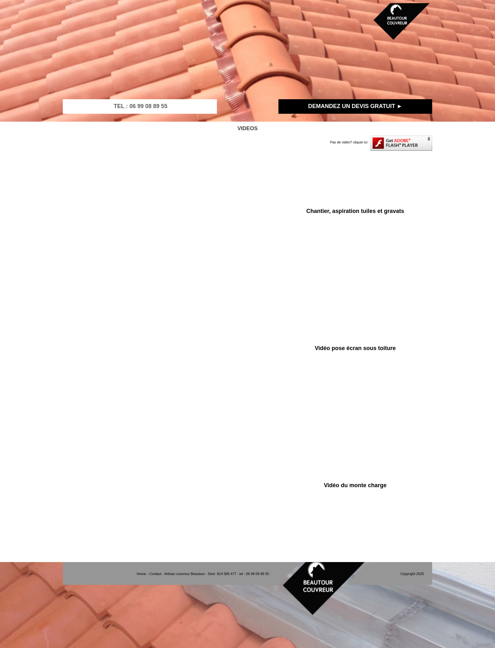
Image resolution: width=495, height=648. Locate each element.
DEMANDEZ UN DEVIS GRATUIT (351, 106)
